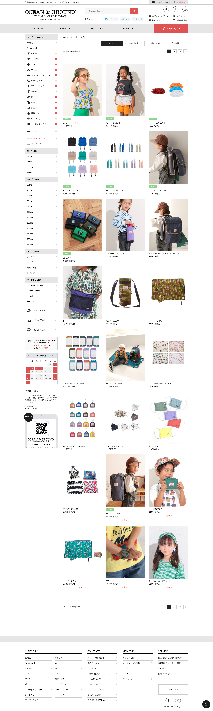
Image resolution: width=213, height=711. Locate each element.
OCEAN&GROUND (35, 285)
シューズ (58, 674)
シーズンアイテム (62, 689)
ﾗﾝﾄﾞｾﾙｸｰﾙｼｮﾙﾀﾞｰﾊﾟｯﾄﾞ (115, 191)
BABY (29, 156)
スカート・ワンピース (34, 689)
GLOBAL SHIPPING (96, 700)
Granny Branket (33, 291)
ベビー (28, 668)
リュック (114, 19)
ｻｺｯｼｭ (65, 321)
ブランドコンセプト (96, 658)
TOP (65, 37)
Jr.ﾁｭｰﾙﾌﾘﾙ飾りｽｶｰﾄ (157, 123)
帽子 (57, 663)
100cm (30, 212)
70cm (29, 190)
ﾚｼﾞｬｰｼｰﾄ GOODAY (114, 383)
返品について (94, 679)
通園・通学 (125, 19)
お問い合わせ (164, 674)
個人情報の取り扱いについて (170, 658)
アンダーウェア (31, 700)
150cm (30, 239)
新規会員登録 (181, 20)
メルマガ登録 (39, 320)
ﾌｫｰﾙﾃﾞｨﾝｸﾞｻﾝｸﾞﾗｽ (70, 123)
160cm (30, 244)
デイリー (31, 257)
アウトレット (137, 19)
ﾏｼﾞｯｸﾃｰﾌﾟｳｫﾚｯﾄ (69, 258)
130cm (30, 228)
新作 (106, 19)
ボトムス (29, 684)
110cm (30, 217)
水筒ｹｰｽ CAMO (112, 321)
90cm (29, 201)
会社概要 (162, 668)
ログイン (155, 16)
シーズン (31, 262)
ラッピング (36, 144)
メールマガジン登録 (131, 663)
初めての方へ (157, 20)
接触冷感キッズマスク (115, 446)
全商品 (30, 43)
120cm (30, 223)
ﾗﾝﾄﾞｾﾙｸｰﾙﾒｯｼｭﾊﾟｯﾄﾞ (71, 191)
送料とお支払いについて (98, 674)
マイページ (180, 16)
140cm (30, 234)
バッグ (58, 668)
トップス (29, 674)
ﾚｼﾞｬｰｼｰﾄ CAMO (155, 321)
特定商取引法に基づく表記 (169, 663)
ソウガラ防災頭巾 (70, 509)
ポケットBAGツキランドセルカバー (164, 253)
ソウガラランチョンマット (160, 383)
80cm (29, 196)
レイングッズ (32, 273)
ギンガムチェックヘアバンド (161, 581)
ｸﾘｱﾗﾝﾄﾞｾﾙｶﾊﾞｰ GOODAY (73, 383)
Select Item (32, 301)
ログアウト (165, 16)
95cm (29, 206)
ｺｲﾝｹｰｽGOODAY (155, 509)
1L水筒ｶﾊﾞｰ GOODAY (115, 253)
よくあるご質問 (94, 695)
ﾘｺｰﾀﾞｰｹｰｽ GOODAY (157, 191)
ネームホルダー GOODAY (74, 446)
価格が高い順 (155, 43)
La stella (30, 296)
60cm (29, 185)
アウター (29, 679)
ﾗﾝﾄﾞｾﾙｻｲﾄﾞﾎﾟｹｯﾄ (113, 514)
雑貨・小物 (73, 37)
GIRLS (30, 167)
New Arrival (32, 48)
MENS (29, 173)
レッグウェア (30, 695)
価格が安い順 (134, 43)
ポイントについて (96, 689)
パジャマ (35, 91)
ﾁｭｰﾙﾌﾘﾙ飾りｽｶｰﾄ (113, 123)
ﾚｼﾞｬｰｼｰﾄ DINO (69, 581)
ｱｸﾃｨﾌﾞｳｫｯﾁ (110, 581)
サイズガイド (39, 310)
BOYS (29, 162)
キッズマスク (154, 446)
